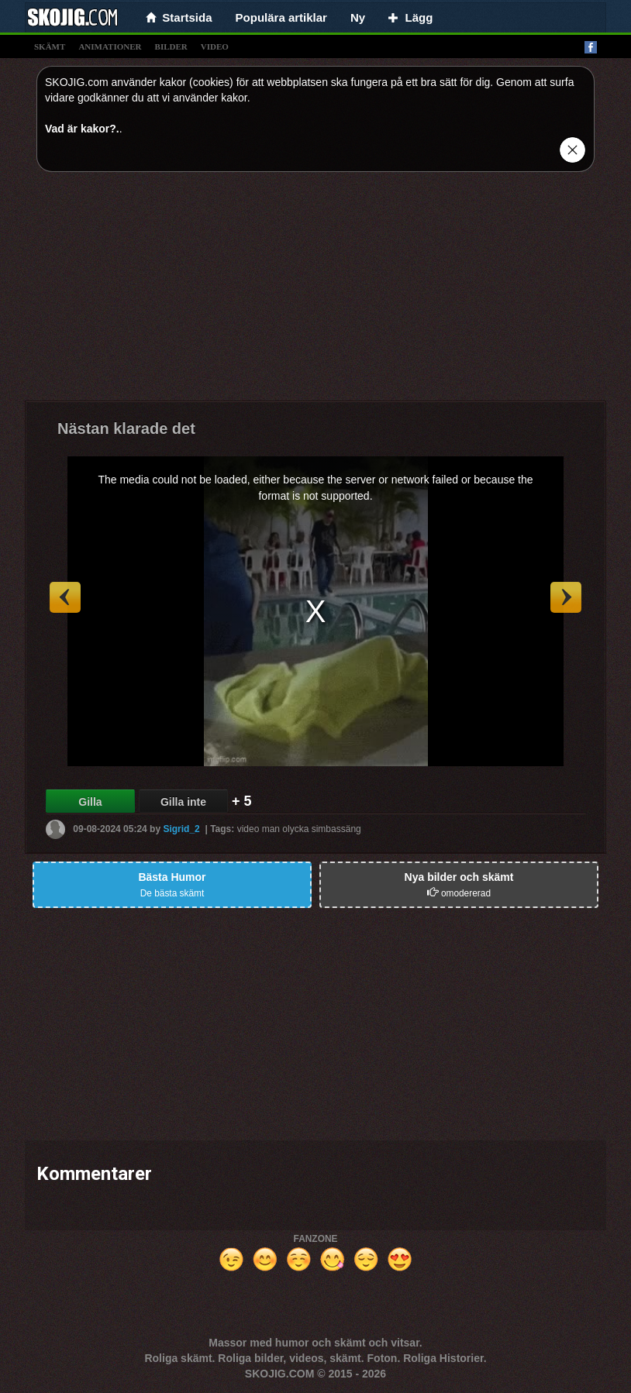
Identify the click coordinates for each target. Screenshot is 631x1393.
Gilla (90, 802)
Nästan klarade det (126, 428)
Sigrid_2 (181, 829)
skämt (49, 46)
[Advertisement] (315, 292)
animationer (109, 46)
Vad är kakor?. (82, 128)
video (215, 46)
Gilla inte (183, 802)
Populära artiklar (281, 17)
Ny (357, 17)
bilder (171, 46)
